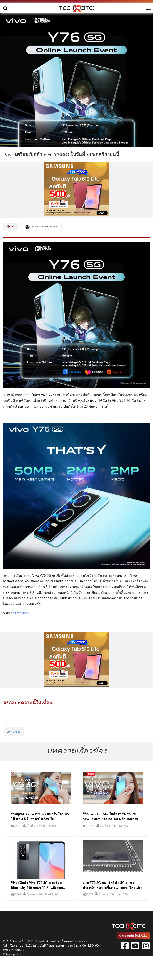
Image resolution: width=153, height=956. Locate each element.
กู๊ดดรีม (29, 825)
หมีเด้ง (100, 894)
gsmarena (20, 613)
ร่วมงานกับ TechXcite (133, 935)
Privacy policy (12, 954)
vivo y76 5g (14, 731)
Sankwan (30, 894)
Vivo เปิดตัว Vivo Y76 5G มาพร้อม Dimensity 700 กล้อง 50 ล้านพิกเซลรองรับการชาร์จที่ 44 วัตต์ (37, 887)
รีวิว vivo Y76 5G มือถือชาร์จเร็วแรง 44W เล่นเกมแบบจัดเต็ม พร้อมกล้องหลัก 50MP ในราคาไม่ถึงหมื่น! (113, 819)
